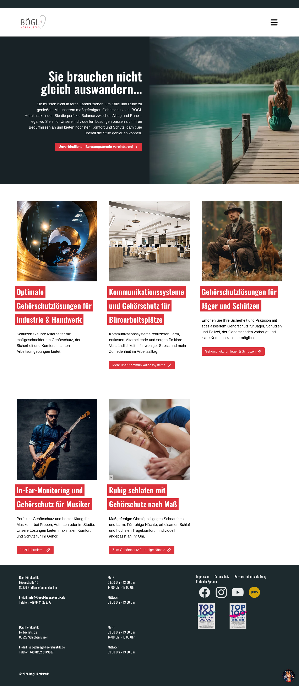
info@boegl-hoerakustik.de (46, 597)
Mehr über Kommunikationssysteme (141, 365)
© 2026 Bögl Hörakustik (34, 673)
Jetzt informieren (35, 550)
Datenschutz (221, 576)
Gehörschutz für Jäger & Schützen (233, 351)
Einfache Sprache (207, 581)
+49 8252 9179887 (42, 652)
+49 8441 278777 (40, 602)
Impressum (203, 576)
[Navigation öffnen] (274, 19)
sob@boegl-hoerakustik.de (46, 647)
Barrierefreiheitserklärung (250, 576)
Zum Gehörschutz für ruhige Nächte (141, 550)
